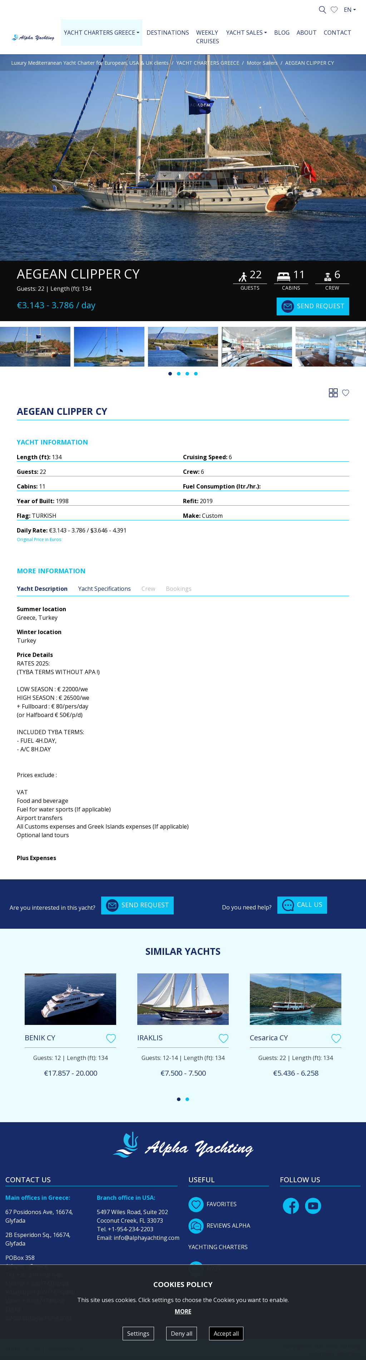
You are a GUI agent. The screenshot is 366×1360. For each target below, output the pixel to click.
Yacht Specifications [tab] (104, 589)
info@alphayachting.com (146, 1238)
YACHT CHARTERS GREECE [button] (99, 32)
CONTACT (337, 32)
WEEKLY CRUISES (207, 37)
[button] (334, 9)
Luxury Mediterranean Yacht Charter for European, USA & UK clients (90, 62)
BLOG (282, 32)
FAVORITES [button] (212, 1204)
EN (348, 10)
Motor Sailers (262, 62)
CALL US (302, 905)
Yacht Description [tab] (42, 589)
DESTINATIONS (168, 32)
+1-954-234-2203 (130, 1229)
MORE (183, 1311)
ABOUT (307, 32)
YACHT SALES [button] (244, 32)
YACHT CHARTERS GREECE (207, 62)
